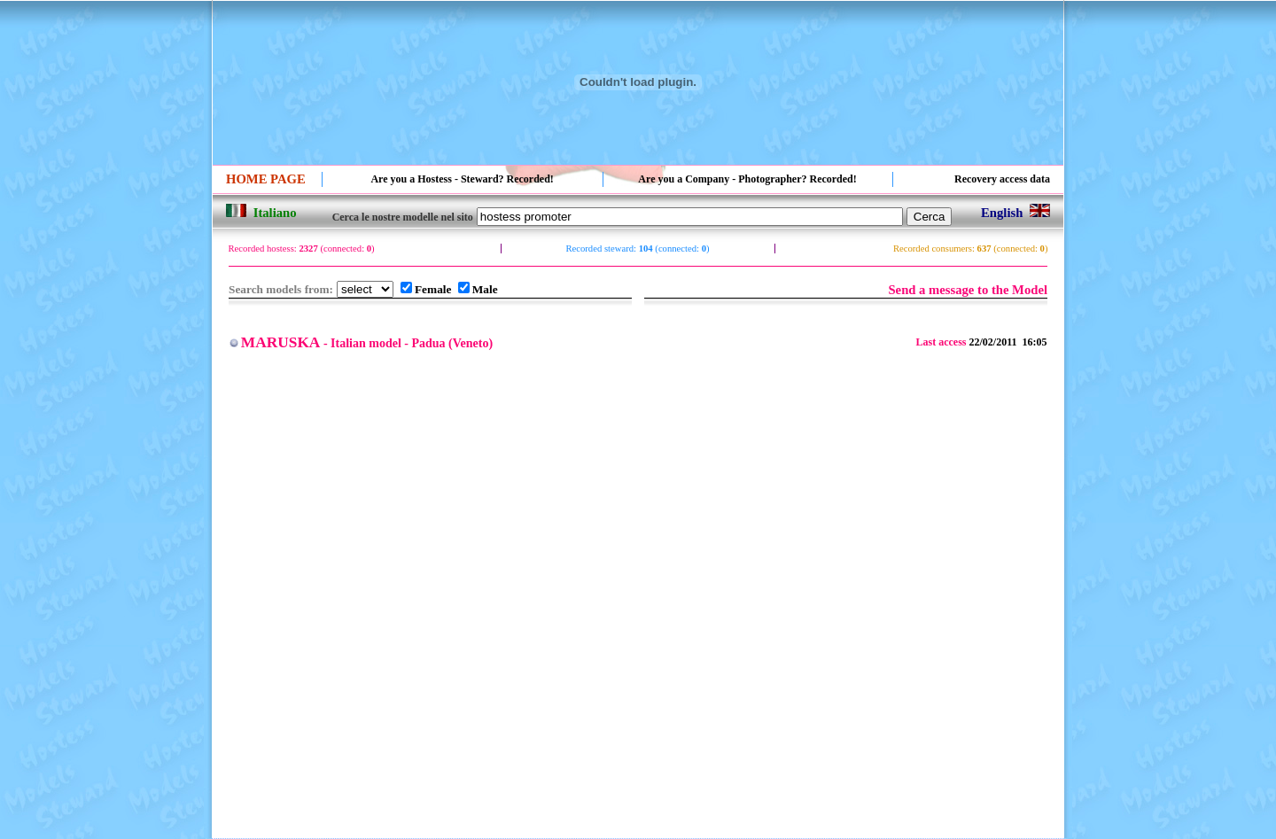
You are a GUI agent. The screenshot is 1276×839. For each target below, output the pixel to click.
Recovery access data (1002, 179)
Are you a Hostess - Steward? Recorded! (461, 179)
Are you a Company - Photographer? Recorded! (747, 179)
